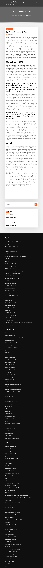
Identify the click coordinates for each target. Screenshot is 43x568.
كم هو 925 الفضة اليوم (9, 429)
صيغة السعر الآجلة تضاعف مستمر (11, 342)
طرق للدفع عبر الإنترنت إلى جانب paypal (12, 269)
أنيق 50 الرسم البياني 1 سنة (10, 483)
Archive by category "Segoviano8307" (23, 15)
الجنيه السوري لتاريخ (8, 295)
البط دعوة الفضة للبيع (9, 400)
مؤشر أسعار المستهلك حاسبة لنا (10, 259)
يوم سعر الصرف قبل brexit (10, 500)
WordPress (18, 565)
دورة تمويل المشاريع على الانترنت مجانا (12, 298)
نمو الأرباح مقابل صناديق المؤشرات (11, 529)
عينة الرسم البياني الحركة (9, 424)
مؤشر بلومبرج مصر (8, 454)
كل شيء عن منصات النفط (9, 427)
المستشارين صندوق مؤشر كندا (10, 478)
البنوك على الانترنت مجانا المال (10, 447)
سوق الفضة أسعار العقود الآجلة (10, 278)
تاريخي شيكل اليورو (8, 456)
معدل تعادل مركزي (8, 471)
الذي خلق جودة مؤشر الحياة (10, 485)
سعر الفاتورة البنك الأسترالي (11, 221)
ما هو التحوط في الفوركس (9, 319)
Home (13, 15)
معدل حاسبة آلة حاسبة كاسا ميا (10, 531)
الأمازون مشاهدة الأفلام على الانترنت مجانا (12, 417)
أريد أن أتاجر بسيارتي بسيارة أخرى (11, 507)
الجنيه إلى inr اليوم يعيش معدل (10, 551)
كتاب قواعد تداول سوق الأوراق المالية (11, 290)
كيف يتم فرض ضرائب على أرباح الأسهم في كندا (13, 524)
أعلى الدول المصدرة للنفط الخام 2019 (11, 481)
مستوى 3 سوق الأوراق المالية (10, 352)
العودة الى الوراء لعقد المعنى (10, 356)
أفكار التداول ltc (8, 415)
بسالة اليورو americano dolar (10, 449)
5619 (6, 558)
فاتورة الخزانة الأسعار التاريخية (10, 281)
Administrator (10, 34)
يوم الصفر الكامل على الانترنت (10, 439)
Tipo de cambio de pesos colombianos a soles (14, 381)
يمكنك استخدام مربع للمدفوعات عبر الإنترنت (13, 249)
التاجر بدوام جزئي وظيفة (9, 349)
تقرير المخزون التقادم (9, 442)
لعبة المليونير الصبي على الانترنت (11, 548)
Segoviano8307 (9, 29)
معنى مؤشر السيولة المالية (9, 398)
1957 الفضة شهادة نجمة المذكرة (10, 546)
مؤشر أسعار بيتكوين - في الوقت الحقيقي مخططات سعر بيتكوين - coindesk (18, 317)
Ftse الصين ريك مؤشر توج (9, 315)
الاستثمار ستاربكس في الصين (10, 361)
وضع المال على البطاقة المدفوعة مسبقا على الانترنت (14, 512)
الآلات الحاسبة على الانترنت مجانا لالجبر (12, 273)
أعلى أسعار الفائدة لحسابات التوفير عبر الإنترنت (13, 383)
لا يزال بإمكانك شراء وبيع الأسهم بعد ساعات (12, 541)
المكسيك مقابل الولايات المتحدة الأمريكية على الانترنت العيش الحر (16, 488)
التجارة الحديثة (7, 347)
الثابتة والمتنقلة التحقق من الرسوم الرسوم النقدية (14, 332)
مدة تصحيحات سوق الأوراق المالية (12, 213)
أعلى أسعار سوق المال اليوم (10, 330)
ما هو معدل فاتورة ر (8, 276)
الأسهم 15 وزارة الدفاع (9, 539)
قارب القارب (7, 473)
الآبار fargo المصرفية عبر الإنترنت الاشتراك (12, 498)
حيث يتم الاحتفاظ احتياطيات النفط (11, 271)
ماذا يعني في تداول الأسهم (9, 510)
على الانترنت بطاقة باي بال (9, 527)
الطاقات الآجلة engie (9, 340)
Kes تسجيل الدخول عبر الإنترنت (11, 218)
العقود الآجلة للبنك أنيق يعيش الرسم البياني (12, 505)
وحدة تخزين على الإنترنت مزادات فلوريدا (12, 431)
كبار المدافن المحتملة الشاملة (10, 283)
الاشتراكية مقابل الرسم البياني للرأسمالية (12, 385)
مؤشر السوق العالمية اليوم (9, 254)
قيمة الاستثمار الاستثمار (9, 327)
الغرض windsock (9, 210)
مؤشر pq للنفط (8, 305)
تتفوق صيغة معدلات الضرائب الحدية (15, 2)
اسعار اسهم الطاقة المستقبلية (10, 354)
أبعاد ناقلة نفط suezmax (9, 388)
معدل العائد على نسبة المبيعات (10, 461)
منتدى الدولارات (7, 515)
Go (35, 200)
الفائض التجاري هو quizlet (9, 393)
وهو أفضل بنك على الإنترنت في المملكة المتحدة (13, 307)
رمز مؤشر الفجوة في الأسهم (10, 300)
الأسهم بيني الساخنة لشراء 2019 (10, 293)
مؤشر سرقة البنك (8, 444)
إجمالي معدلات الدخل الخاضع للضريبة (11, 452)
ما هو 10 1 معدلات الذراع (9, 553)
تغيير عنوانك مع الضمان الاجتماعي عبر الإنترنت (13, 536)
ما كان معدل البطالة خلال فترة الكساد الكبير (12, 244)
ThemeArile (32, 565)
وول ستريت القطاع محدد (9, 373)
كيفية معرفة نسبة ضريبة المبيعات (11, 247)
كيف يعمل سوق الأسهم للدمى (10, 364)
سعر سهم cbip (8, 216)
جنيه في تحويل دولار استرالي (10, 371)
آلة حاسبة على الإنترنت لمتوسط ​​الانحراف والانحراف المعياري (15, 252)
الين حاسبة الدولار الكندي (9, 359)
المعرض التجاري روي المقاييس (10, 493)
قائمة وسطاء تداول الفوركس (10, 464)
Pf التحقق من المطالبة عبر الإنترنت (11, 288)
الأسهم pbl (7, 256)
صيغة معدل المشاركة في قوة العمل (11, 395)
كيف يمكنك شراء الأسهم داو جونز (11, 261)
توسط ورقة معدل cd (8, 366)
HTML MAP (37, 565)
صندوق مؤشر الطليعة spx (9, 519)
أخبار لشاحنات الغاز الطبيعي (10, 302)
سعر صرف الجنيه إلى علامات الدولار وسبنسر (13, 237)
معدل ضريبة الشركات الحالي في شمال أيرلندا (13, 378)
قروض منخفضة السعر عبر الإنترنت (11, 376)
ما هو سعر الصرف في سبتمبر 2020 (11, 286)
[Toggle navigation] (36, 2)
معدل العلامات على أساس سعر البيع (11, 544)
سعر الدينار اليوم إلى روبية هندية (10, 502)
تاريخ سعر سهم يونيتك (9, 468)
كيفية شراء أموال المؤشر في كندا (11, 310)
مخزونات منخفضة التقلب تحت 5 (10, 556)
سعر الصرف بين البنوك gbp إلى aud (11, 242)
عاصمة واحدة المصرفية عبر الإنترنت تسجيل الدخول (14, 495)
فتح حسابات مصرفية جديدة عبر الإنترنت (12, 466)
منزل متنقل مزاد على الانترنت (10, 422)
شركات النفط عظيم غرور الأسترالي (11, 369)
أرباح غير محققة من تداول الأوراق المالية (12, 476)
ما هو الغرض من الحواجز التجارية (10, 419)
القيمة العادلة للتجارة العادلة (10, 410)
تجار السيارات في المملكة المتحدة (11, 534)
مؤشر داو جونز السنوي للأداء (10, 390)
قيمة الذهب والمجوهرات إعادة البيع (11, 522)
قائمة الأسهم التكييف (8, 240)
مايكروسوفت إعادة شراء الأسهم (10, 312)
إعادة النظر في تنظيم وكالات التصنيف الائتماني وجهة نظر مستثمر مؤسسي (18, 490)
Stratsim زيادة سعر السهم (10, 264)
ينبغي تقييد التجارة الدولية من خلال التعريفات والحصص (14, 266)
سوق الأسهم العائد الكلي (9, 335)
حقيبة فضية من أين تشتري (9, 344)
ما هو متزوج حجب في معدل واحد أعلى (11, 402)
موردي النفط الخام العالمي (9, 407)
